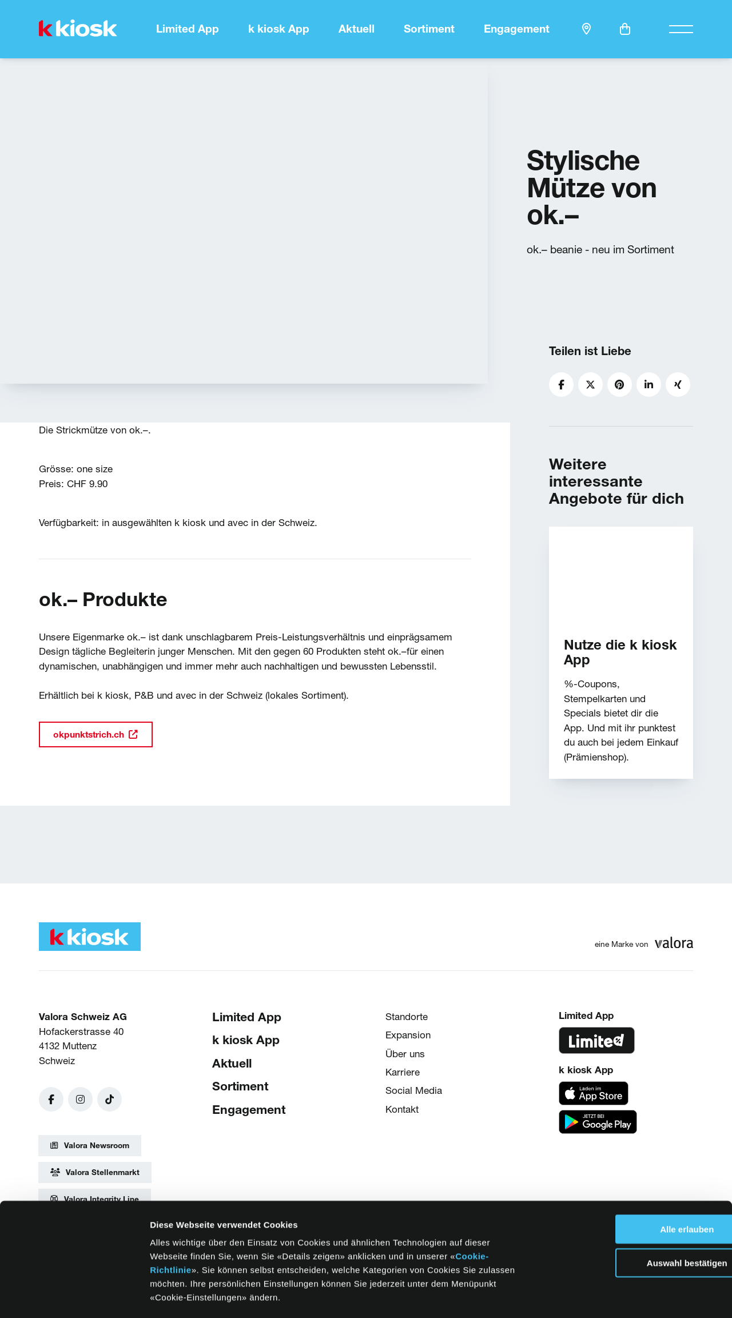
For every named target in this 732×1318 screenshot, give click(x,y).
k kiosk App (278, 29)
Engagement (517, 29)
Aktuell (357, 29)
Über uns (405, 1052)
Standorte (406, 1015)
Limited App (187, 29)
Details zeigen (582, 1295)
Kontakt (402, 1108)
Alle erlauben (636, 1181)
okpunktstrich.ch (94, 733)
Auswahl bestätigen (636, 1215)
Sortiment (429, 29)
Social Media (413, 1089)
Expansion (408, 1034)
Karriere (402, 1071)
